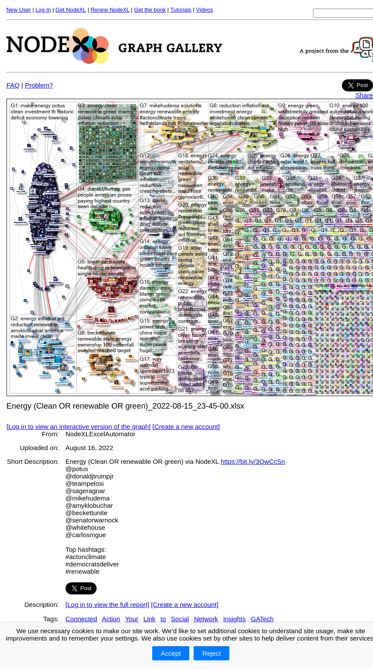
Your (131, 618)
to (163, 618)
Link (150, 618)
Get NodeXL (71, 9)
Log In (43, 9)
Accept (171, 653)
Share (364, 95)
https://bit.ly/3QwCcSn (253, 461)
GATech (262, 618)
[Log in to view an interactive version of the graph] (78, 426)
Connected (81, 618)
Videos (204, 9)
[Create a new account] (186, 426)
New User (18, 9)
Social (180, 618)
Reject (211, 653)
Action (111, 618)
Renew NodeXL (110, 9)
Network (206, 618)
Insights (234, 618)
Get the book (150, 9)
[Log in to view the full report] (107, 604)
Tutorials (180, 9)
